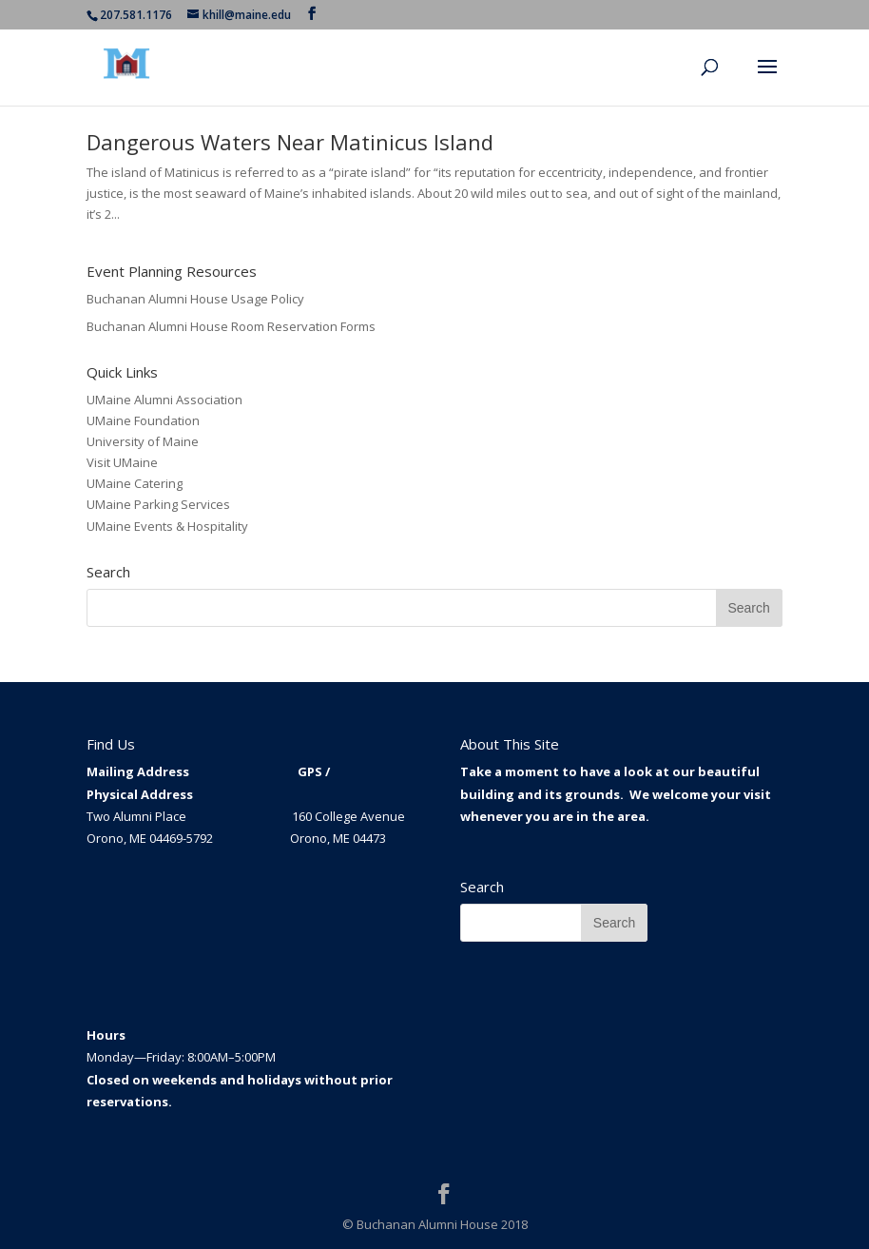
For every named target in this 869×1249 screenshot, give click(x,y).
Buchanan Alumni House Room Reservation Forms (231, 326)
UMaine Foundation (143, 420)
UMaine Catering (135, 483)
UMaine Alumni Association (164, 399)
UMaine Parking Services (158, 504)
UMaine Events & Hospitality (167, 526)
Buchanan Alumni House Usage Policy (195, 298)
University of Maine (143, 441)
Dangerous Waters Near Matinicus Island (290, 141)
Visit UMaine (122, 462)
